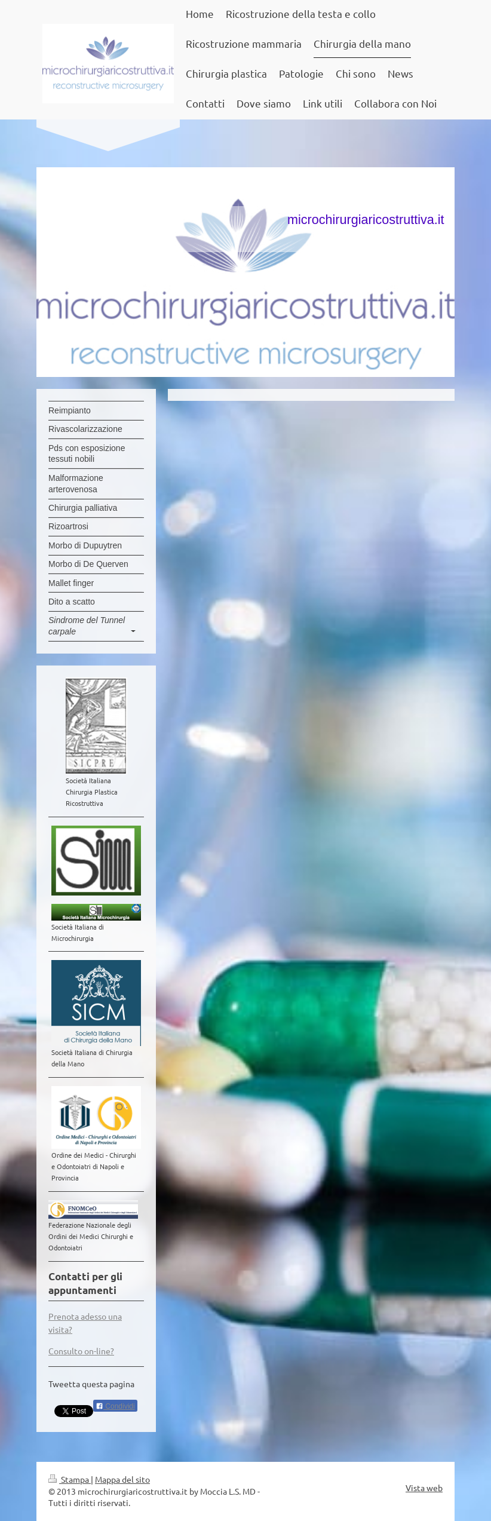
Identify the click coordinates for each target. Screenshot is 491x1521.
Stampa (69, 1479)
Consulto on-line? (81, 1350)
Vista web (424, 1487)
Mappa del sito (122, 1479)
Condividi (115, 1406)
